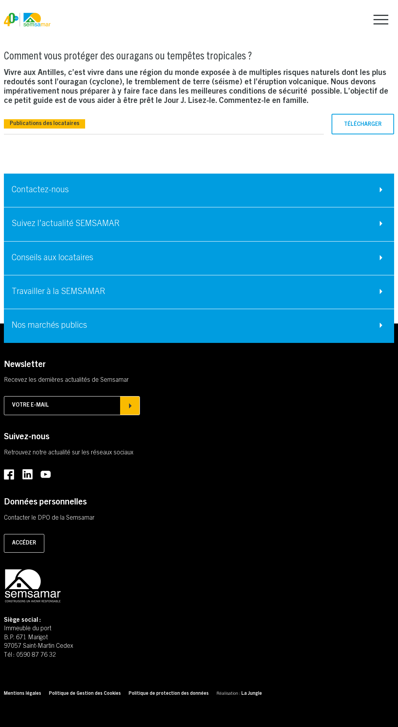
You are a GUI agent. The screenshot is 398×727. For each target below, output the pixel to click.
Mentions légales (22, 693)
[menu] (381, 20)
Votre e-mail (72, 405)
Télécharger (363, 124)
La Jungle (251, 693)
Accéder (24, 543)
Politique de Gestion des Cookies (85, 693)
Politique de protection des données (169, 693)
